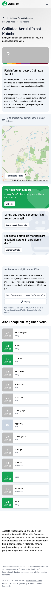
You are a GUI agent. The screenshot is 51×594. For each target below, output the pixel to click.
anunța (25, 104)
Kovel (31, 345)
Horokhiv (31, 371)
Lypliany (31, 423)
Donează (9, 203)
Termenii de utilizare (11, 310)
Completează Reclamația (16, 225)
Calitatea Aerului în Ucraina (21, 18)
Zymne (31, 358)
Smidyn (31, 449)
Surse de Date (17, 180)
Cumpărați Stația (13, 249)
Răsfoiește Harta (14, 176)
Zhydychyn (31, 410)
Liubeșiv (31, 488)
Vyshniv (31, 397)
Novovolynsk (31, 332)
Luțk (31, 501)
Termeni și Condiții (34, 581)
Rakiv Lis (31, 384)
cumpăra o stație (26, 101)
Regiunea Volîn (8, 22)
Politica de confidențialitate (31, 310)
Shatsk (31, 462)
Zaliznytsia (31, 436)
